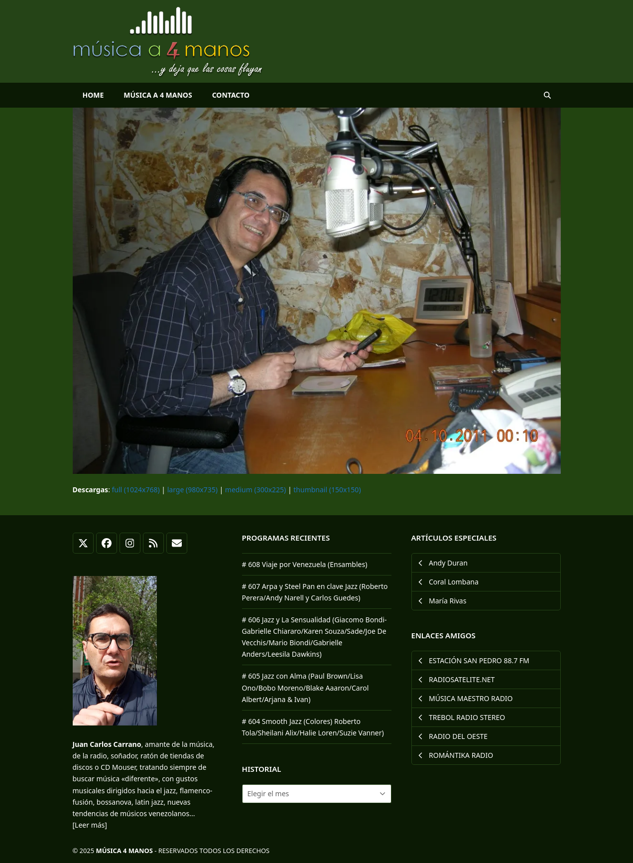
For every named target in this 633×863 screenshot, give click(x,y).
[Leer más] (90, 825)
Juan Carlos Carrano (107, 744)
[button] (547, 95)
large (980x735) (192, 489)
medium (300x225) (255, 489)
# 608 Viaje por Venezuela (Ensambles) (305, 564)
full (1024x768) (136, 489)
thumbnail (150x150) (327, 489)
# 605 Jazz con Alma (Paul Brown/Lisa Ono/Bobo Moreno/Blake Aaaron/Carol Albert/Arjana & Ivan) (305, 687)
